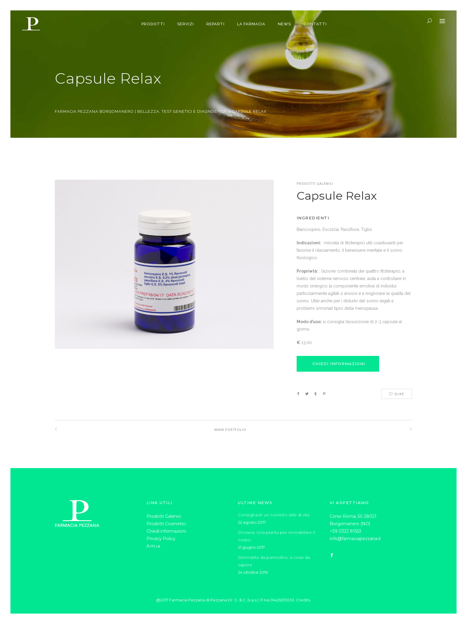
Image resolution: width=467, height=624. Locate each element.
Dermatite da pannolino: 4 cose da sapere (274, 561)
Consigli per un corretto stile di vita (273, 514)
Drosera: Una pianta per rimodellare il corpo (276, 536)
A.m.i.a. (154, 546)
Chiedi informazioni (166, 531)
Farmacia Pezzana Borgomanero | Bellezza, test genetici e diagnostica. (141, 111)
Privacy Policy (161, 538)
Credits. (303, 600)
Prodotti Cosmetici (166, 523)
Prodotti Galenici (164, 516)
